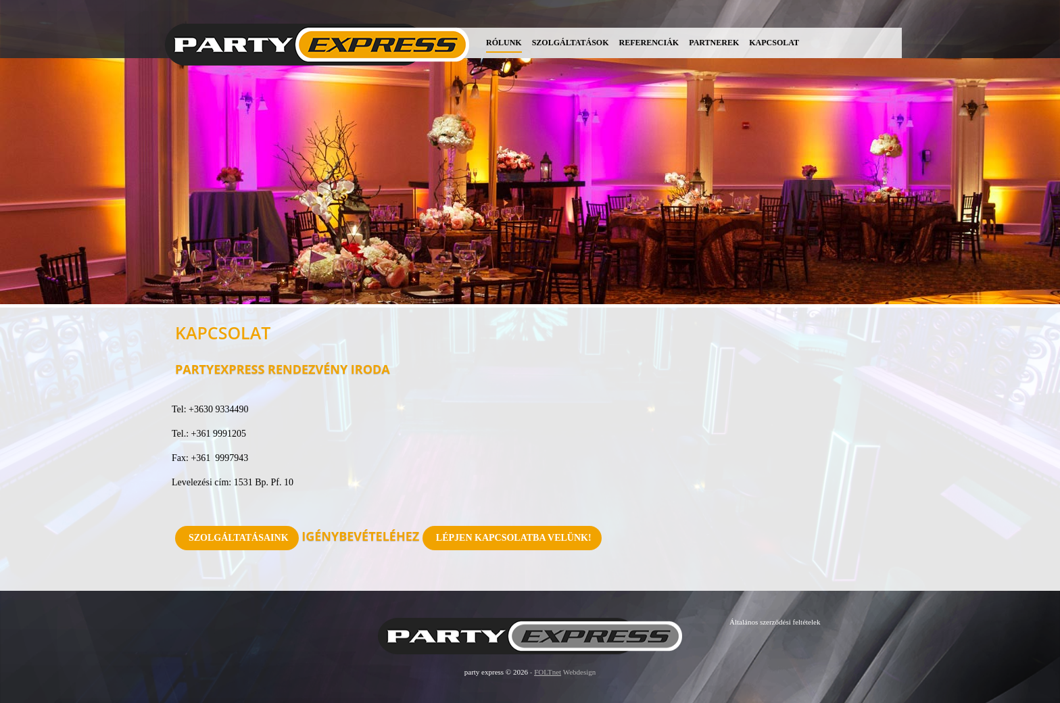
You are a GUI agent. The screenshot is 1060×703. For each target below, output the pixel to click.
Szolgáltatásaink (239, 538)
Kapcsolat (774, 42)
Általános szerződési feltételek (774, 622)
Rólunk (504, 42)
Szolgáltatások (570, 42)
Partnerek (714, 42)
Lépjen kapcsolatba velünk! (514, 538)
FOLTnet (547, 672)
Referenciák (649, 42)
